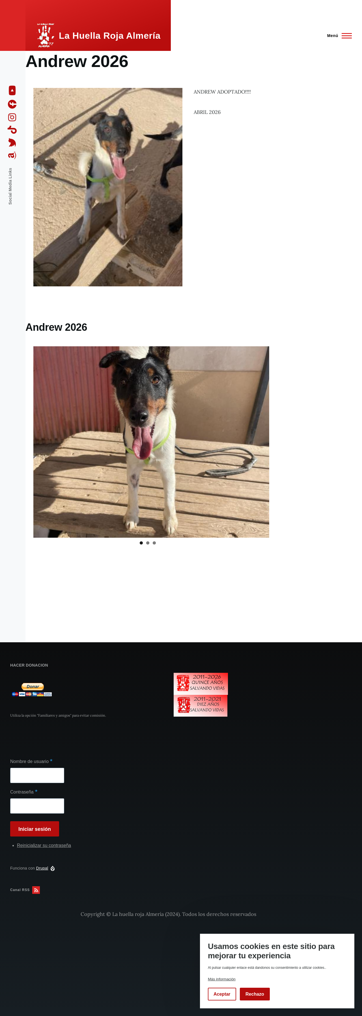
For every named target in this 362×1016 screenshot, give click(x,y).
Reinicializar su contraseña (44, 845)
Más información (222, 979)
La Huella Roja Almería (110, 36)
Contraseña (22, 792)
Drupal (42, 868)
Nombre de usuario (29, 761)
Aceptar (222, 994)
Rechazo (254, 994)
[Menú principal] (338, 36)
